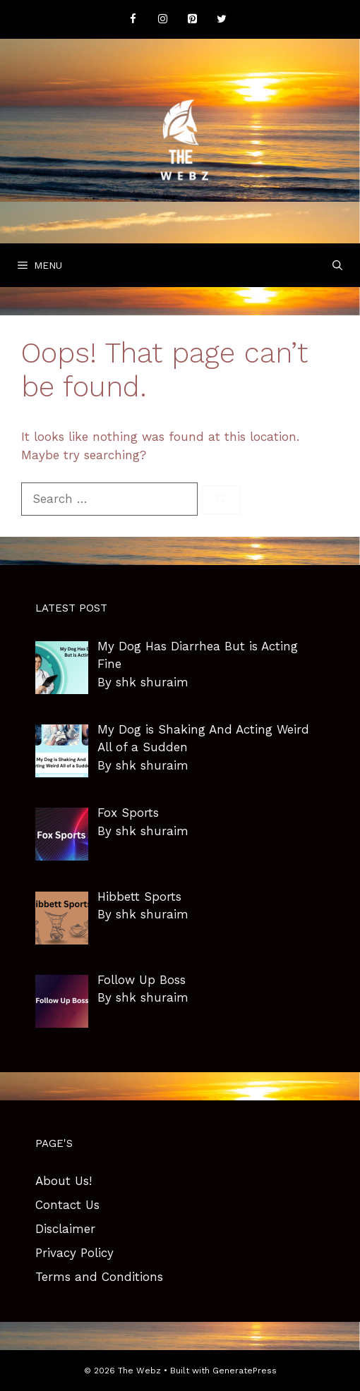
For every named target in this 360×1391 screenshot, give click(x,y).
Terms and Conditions (99, 1277)
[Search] (221, 500)
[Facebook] (133, 19)
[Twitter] (222, 19)
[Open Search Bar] (337, 265)
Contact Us (67, 1205)
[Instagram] (162, 19)
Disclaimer (65, 1229)
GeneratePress (244, 1370)
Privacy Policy (74, 1253)
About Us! (63, 1181)
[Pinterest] (192, 19)
